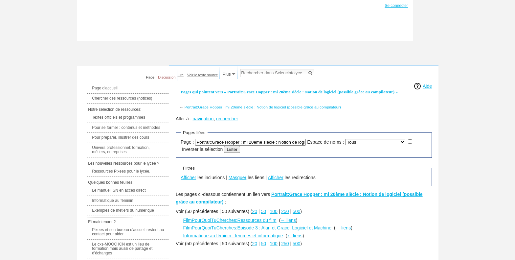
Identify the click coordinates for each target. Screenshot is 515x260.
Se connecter (396, 5)
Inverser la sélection (202, 149)
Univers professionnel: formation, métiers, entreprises (120, 149)
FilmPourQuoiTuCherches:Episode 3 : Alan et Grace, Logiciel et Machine (257, 227)
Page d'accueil (105, 88)
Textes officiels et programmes (118, 117)
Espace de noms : (325, 142)
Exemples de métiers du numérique (123, 210)
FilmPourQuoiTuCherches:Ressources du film (229, 220)
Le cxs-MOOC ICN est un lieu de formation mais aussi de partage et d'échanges (122, 248)
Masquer (237, 177)
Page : (187, 142)
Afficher (188, 177)
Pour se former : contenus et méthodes (126, 127)
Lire (181, 75)
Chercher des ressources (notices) (122, 98)
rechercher (227, 118)
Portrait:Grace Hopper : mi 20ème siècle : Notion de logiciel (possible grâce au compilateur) (263, 107)
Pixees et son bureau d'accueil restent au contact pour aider (128, 232)
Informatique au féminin (112, 200)
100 (273, 211)
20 (254, 211)
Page (150, 77)
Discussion (166, 77)
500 (296, 211)
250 (285, 211)
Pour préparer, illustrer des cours (120, 137)
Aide (427, 86)
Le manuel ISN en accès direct (119, 190)
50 (263, 211)
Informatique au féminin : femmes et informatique (233, 235)
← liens (288, 220)
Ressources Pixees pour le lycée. (121, 171)
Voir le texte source (202, 75)
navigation (202, 118)
